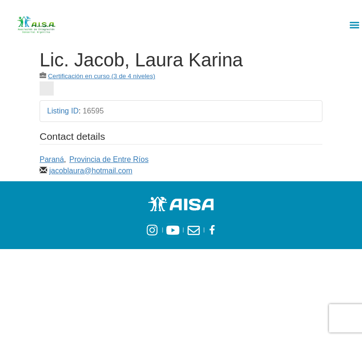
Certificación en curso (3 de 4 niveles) (101, 76)
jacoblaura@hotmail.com (90, 171)
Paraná (52, 159)
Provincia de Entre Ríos (108, 159)
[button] (354, 24)
